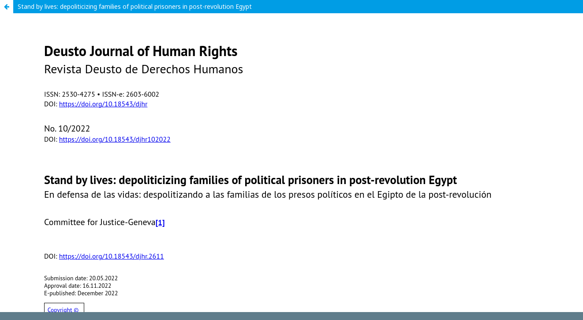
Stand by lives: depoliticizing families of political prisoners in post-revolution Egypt (135, 6)
